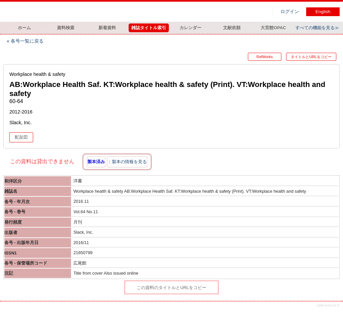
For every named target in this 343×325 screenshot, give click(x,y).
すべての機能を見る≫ (317, 27)
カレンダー (190, 27)
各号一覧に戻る (27, 41)
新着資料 (107, 27)
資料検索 (65, 27)
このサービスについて (328, 305)
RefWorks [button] (265, 57)
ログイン (289, 11)
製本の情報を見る (129, 161)
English (323, 11)
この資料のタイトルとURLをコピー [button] (171, 287)
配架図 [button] (21, 137)
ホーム (24, 27)
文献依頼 (232, 27)
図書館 (73, 12)
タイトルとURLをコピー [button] (311, 57)
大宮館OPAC (273, 27)
